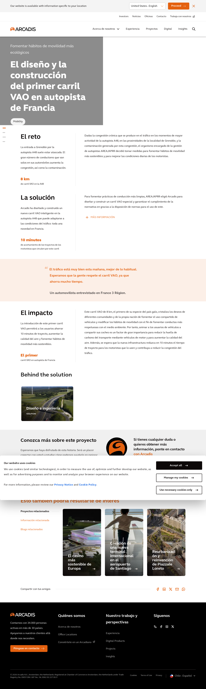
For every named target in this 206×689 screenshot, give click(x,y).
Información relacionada (35, 520)
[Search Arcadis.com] (194, 29)
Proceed (176, 6)
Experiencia (133, 29)
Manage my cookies (176, 666)
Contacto (161, 16)
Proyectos (152, 29)
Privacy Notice (63, 674)
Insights (182, 29)
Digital (168, 29)
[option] (103, 280)
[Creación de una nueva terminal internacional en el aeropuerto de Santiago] (124, 542)
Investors (123, 16)
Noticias (136, 16)
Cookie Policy (88, 674)
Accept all (176, 654)
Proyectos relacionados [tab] (35, 511)
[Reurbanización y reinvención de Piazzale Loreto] (166, 542)
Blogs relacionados (32, 529)
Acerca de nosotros (104, 29)
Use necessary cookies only (175, 679)
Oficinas (149, 16)
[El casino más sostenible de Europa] (82, 542)
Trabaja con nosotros (180, 16)
